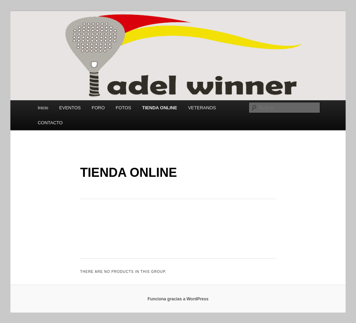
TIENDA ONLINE (159, 107)
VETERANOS (202, 107)
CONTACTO (50, 122)
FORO (98, 107)
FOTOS (123, 107)
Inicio (43, 107)
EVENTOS (70, 107)
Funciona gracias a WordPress (177, 299)
